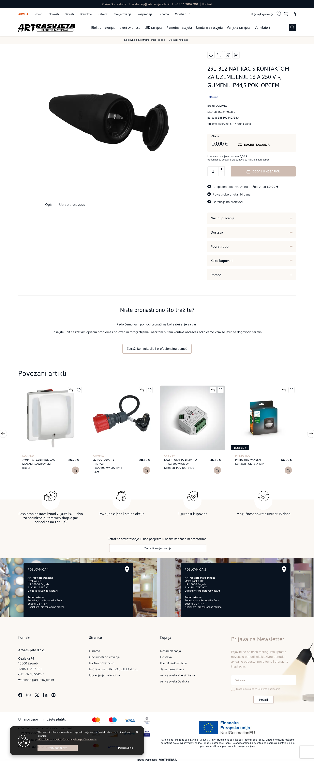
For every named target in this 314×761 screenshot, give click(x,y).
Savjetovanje (122, 14)
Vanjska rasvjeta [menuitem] (239, 28)
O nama (164, 14)
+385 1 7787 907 (197, 585)
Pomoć (216, 274)
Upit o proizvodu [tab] (72, 204)
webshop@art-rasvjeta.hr (149, 4)
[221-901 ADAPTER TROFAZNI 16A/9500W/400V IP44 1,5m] (146, 470)
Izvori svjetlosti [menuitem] (129, 28)
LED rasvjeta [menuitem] (154, 28)
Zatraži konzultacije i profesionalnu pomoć (157, 349)
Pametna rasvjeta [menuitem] (179, 28)
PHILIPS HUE (242, 455)
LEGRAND (28, 455)
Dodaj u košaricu (263, 171)
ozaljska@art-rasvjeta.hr (44, 588)
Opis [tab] (48, 204)
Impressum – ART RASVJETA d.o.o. (113, 667)
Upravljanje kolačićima (104, 673)
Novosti (54, 14)
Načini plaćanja (223, 218)
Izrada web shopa (147, 758)
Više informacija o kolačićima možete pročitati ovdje (67, 739)
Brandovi (86, 14)
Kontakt (207, 4)
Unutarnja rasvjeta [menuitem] (209, 28)
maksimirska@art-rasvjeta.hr (203, 588)
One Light (169, 455)
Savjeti (69, 14)
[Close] (58, 748)
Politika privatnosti (101, 661)
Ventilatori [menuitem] (262, 28)
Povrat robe (219, 246)
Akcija (23, 14)
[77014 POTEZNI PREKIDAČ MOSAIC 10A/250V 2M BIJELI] (75, 470)
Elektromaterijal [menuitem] (103, 28)
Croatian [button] (181, 14)
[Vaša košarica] (293, 14)
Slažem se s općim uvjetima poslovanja (258, 687)
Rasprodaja (144, 14)
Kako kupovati (222, 260)
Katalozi (103, 14)
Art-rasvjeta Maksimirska (177, 673)
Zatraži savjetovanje (157, 546)
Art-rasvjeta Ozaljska (174, 679)
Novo (38, 14)
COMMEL (98, 455)
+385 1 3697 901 (186, 4)
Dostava (217, 232)
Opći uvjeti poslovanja (104, 655)
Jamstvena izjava (172, 667)
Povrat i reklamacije (173, 661)
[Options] (125, 748)
